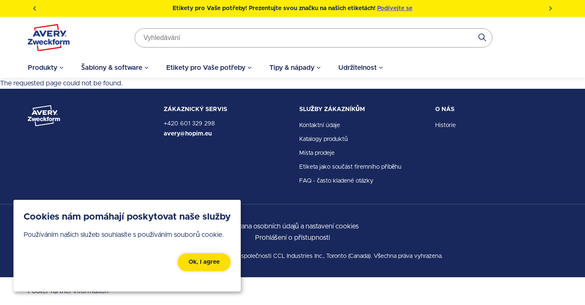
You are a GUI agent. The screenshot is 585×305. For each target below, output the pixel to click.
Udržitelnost (357, 67)
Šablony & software (111, 67)
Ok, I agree (204, 262)
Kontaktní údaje (319, 125)
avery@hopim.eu (188, 134)
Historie (445, 125)
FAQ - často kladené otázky (336, 181)
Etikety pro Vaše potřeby (205, 67)
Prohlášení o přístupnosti (292, 237)
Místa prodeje (317, 153)
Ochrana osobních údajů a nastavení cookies (292, 226)
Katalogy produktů (323, 139)
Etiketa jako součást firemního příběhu (350, 167)
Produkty (42, 67)
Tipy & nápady (291, 67)
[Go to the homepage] (49, 39)
